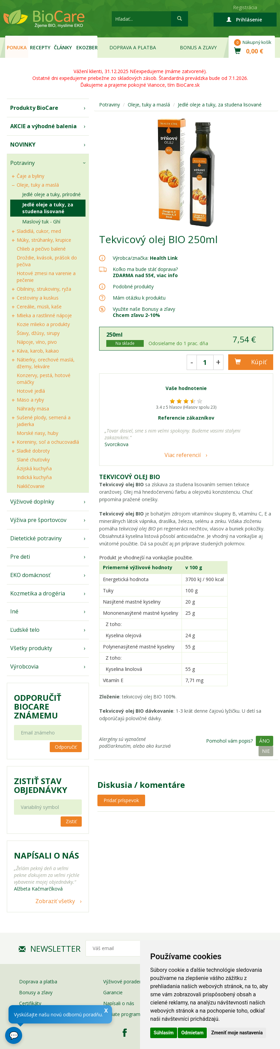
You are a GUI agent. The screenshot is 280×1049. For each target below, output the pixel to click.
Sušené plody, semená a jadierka (44, 420)
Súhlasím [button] (164, 1032)
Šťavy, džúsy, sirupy (38, 333)
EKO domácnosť (30, 575)
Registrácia (245, 7)
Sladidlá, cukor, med (39, 231)
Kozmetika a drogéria (37, 593)
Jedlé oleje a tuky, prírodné (51, 194)
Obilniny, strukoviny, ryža (44, 289)
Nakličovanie (31, 486)
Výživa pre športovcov (38, 520)
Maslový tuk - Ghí (41, 221)
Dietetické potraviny (36, 538)
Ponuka (17, 47)
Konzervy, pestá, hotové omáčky (44, 378)
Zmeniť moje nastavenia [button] (237, 1032)
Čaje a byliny (30, 176)
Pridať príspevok (121, 800)
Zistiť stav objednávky (40, 785)
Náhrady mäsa (33, 408)
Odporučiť (66, 747)
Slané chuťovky (33, 459)
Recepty (40, 47)
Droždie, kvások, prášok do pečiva (47, 261)
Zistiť (71, 821)
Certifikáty (30, 1003)
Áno (264, 741)
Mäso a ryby (30, 399)
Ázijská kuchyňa (34, 468)
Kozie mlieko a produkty (43, 324)
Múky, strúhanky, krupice (44, 240)
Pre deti (20, 556)
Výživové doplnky (32, 501)
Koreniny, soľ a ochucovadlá (48, 442)
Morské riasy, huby (37, 433)
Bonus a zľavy (198, 47)
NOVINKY (22, 144)
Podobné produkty (133, 286)
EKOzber (87, 47)
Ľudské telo (25, 629)
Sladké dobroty (33, 450)
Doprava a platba (132, 47)
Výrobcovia (24, 666)
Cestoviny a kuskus (38, 297)
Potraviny (22, 163)
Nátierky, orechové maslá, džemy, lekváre (46, 363)
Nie (266, 751)
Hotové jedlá (31, 391)
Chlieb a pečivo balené (41, 249)
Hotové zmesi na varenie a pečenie (46, 276)
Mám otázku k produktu (139, 298)
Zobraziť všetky (55, 901)
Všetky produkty (31, 648)
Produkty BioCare (34, 108)
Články (63, 47)
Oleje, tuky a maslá (38, 185)
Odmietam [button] (192, 1032)
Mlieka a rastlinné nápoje (44, 315)
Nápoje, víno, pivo (37, 342)
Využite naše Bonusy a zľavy (144, 312)
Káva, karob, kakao (38, 351)
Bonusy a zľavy (35, 992)
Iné (14, 611)
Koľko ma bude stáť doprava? (145, 269)
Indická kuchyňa (34, 477)
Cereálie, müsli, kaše (39, 306)
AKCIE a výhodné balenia (43, 126)
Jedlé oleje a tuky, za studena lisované (47, 208)
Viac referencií (183, 455)
